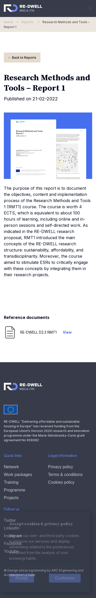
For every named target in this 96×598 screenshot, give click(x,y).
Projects (11, 498)
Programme (14, 490)
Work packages (18, 474)
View (67, 332)
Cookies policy (61, 482)
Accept (21, 578)
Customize (64, 578)
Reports (31, 22)
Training (11, 482)
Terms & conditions (65, 474)
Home (13, 22)
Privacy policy (60, 467)
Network (11, 467)
